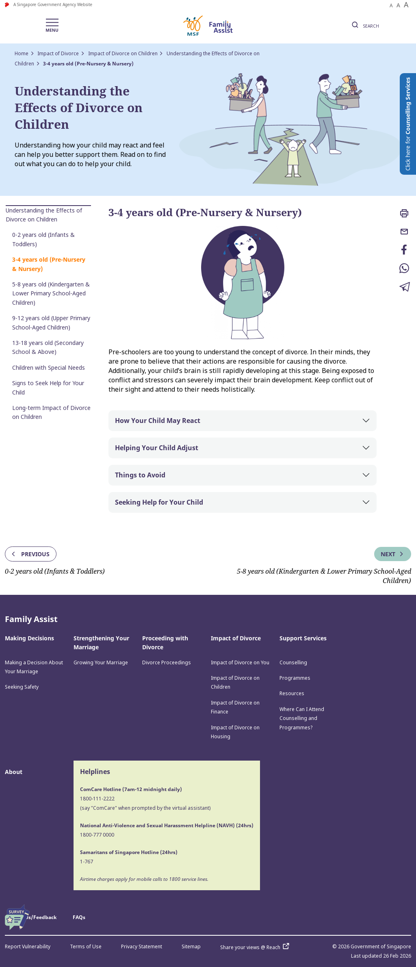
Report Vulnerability (27, 946)
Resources (292, 693)
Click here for (408, 124)
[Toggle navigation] (52, 25)
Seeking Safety (22, 686)
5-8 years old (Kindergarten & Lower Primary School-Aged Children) (51, 293)
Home (21, 53)
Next (393, 554)
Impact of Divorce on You (240, 662)
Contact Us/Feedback (30, 917)
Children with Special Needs (48, 367)
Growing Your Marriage (101, 662)
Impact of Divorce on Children (123, 53)
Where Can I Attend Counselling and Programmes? (302, 718)
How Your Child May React (157, 420)
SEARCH (364, 26)
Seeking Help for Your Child (159, 502)
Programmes (295, 677)
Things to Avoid (140, 474)
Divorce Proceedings (166, 662)
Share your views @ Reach (256, 947)
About (13, 772)
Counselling (293, 662)
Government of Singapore (381, 946)
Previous (30, 554)
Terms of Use (86, 946)
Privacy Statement (141, 946)
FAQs (79, 917)
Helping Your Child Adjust (156, 447)
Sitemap (191, 946)
